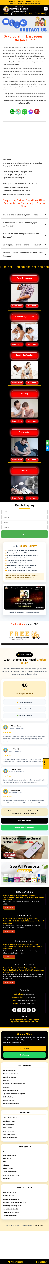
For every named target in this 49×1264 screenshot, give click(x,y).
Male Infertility (8, 1097)
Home (5, 1152)
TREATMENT (29, 13)
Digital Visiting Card (10, 1137)
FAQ (4, 1161)
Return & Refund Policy (11, 1175)
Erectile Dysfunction (10, 1077)
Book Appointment (9, 1155)
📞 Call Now (24, 1048)
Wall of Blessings (9, 1134)
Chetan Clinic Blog (9, 1192)
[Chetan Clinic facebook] (19, 1010)
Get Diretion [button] (9, 908)
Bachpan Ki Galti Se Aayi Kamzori (14, 1202)
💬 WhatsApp (24, 1055)
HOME (6, 13)
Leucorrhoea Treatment (11, 1103)
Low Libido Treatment (10, 1090)
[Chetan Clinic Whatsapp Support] (14, 1010)
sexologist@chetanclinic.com (27, 1000)
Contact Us (7, 1158)
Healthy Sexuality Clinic (11, 1199)
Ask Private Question (10, 1215)
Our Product (47, 764)
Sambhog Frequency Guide (12, 1205)
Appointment (40, 13)
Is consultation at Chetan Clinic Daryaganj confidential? (24, 224)
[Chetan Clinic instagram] (29, 1010)
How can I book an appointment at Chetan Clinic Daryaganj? (24, 254)
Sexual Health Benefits (10, 1209)
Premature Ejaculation (10, 1074)
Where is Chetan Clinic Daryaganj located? (24, 215)
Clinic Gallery (7, 1128)
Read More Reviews (24, 821)
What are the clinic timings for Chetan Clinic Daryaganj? (24, 235)
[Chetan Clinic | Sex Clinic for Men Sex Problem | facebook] (47, 448)
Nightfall (6, 1080)
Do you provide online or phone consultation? (24, 245)
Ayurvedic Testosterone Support (14, 1093)
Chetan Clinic (39, 1225)
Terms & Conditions (10, 1171)
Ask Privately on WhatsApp (24, 827)
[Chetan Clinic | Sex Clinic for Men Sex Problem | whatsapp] (47, 442)
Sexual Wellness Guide (11, 1212)
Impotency (6, 1087)
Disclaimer (6, 1178)
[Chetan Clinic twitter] (24, 1010)
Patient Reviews (8, 1124)
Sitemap (6, 1165)
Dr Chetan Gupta (8, 1121)
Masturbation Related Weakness (14, 1084)
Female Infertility (8, 1100)
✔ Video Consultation (33, 3)
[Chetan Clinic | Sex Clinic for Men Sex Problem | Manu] (46, 9)
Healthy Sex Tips (9, 1196)
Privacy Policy (8, 1168)
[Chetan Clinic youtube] (34, 1010)
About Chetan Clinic (10, 1118)
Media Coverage (8, 1131)
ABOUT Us (17, 13)
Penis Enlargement (9, 1070)
